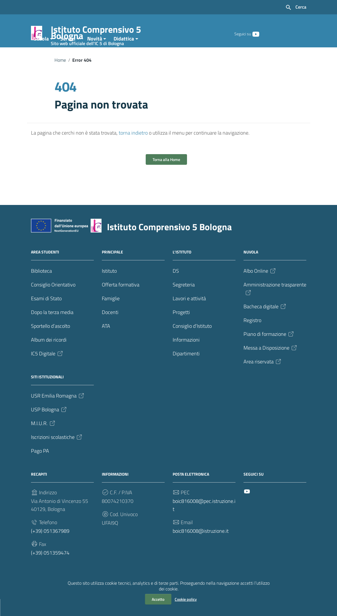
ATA (106, 343)
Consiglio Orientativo (53, 301)
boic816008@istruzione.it (201, 548)
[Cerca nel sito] (295, 7)
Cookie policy (186, 599)
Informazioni (186, 357)
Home (60, 76)
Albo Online (260, 288)
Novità (94, 55)
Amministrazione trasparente (275, 305)
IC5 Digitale (47, 370)
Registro (252, 337)
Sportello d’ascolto (50, 343)
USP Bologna (49, 426)
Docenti (110, 329)
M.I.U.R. (43, 440)
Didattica (124, 55)
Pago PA (40, 468)
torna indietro (133, 150)
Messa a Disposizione (271, 365)
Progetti (181, 329)
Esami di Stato (46, 315)
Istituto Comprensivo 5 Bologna (106, 33)
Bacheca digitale (265, 323)
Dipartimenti (186, 370)
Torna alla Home (166, 176)
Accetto (158, 599)
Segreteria (184, 301)
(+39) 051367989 (50, 548)
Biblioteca (41, 288)
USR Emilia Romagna (58, 413)
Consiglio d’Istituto (192, 343)
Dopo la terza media (52, 329)
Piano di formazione (269, 351)
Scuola (41, 55)
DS (176, 288)
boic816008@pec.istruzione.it (204, 522)
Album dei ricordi (49, 357)
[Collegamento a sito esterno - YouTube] (255, 33)
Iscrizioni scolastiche (57, 454)
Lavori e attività (189, 315)
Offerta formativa (120, 301)
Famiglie (111, 315)
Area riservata (263, 378)
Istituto (109, 288)
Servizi (67, 55)
